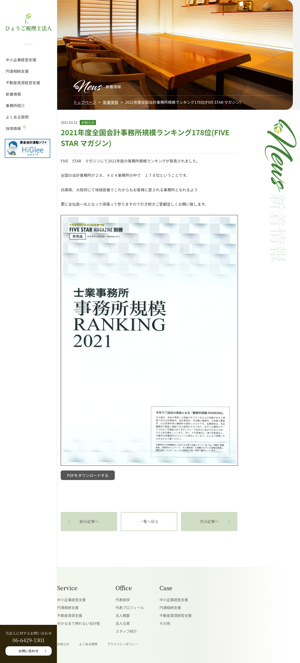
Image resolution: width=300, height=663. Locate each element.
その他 (165, 623)
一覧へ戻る (149, 521)
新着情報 (13, 94)
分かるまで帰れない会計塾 (78, 623)
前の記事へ (89, 521)
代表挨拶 (122, 599)
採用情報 (13, 128)
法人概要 (122, 615)
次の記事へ (209, 521)
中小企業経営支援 (21, 60)
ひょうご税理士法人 (28, 28)
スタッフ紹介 (126, 631)
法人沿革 (122, 623)
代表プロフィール (129, 607)
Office (123, 588)
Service (67, 588)
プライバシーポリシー (122, 644)
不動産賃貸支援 (69, 615)
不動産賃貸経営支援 (23, 82)
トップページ (84, 102)
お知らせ (63, 644)
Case (166, 588)
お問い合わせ (29, 650)
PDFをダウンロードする (88, 475)
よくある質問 (17, 117)
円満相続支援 (17, 71)
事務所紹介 (15, 105)
